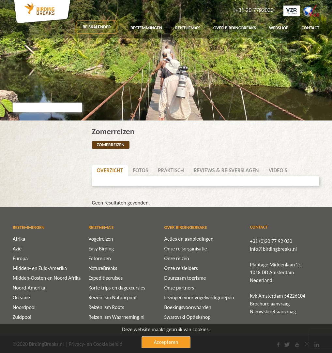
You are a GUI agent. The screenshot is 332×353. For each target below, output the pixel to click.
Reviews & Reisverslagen (226, 170)
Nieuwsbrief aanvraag (273, 311)
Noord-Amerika (29, 288)
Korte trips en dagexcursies (116, 288)
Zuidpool (22, 317)
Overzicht (110, 170)
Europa (20, 258)
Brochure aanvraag (270, 304)
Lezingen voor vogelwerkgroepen (199, 297)
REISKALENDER (97, 27)
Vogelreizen (100, 239)
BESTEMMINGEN (146, 28)
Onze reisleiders (181, 268)
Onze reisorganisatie (185, 249)
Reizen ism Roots (106, 307)
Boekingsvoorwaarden (187, 307)
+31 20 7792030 (254, 10)
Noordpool (24, 307)
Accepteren (166, 342)
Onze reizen (176, 258)
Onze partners (179, 288)
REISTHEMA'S (187, 28)
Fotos (140, 170)
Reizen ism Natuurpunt (112, 297)
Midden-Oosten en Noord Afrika (47, 278)
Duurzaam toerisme (185, 278)
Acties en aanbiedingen (189, 239)
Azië (17, 249)
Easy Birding (101, 249)
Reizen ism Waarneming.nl (116, 317)
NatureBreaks (102, 268)
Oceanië (21, 297)
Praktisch (171, 170)
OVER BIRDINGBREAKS (234, 28)
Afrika (19, 239)
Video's (278, 170)
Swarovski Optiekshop (187, 317)
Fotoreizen (99, 258)
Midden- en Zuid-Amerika (40, 268)
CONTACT (310, 28)
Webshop (279, 28)
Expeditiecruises (105, 278)
